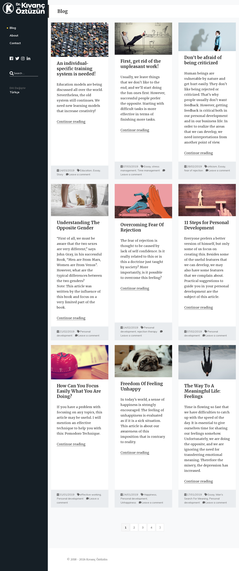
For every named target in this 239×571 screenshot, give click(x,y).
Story (60, 174)
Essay (96, 170)
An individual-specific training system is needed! (76, 69)
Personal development (70, 498)
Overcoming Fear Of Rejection (142, 227)
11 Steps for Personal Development (206, 225)
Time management (148, 170)
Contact (15, 43)
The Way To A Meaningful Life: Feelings (202, 391)
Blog (13, 28)
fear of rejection (193, 170)
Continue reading (71, 122)
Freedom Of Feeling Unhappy (141, 386)
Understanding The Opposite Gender (78, 225)
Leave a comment (79, 174)
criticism (212, 166)
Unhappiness (128, 502)
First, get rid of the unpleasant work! (140, 63)
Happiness (150, 494)
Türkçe (14, 92)
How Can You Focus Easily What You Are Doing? (79, 391)
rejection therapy (147, 331)
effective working (90, 494)
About (14, 35)
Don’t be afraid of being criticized (203, 60)
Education (86, 170)
